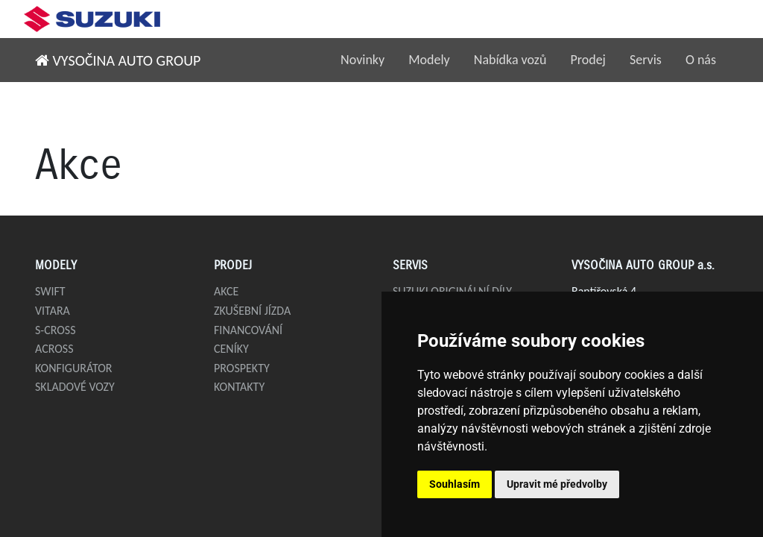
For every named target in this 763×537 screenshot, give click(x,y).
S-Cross (55, 330)
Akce (226, 291)
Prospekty (242, 368)
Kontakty (239, 387)
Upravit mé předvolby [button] (557, 484)
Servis (646, 59)
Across (54, 349)
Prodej (588, 59)
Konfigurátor (74, 368)
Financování (248, 330)
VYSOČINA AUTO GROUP (117, 60)
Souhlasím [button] (454, 484)
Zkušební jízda (252, 311)
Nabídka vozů (510, 59)
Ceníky (231, 349)
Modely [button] (429, 59)
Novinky (362, 59)
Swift (50, 291)
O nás (701, 59)
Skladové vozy (75, 387)
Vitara (52, 311)
